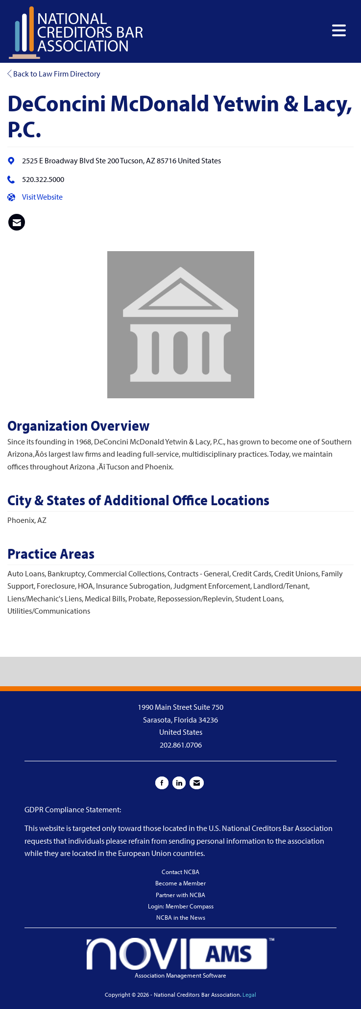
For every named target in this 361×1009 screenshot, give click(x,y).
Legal (249, 994)
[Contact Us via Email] (197, 782)
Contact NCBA (180, 872)
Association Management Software (180, 958)
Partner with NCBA (180, 895)
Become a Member (180, 883)
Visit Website (42, 197)
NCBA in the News (180, 917)
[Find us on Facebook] (161, 782)
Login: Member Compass (181, 906)
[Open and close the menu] (247, 31)
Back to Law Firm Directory (53, 73)
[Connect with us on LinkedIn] (179, 782)
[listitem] (16, 222)
